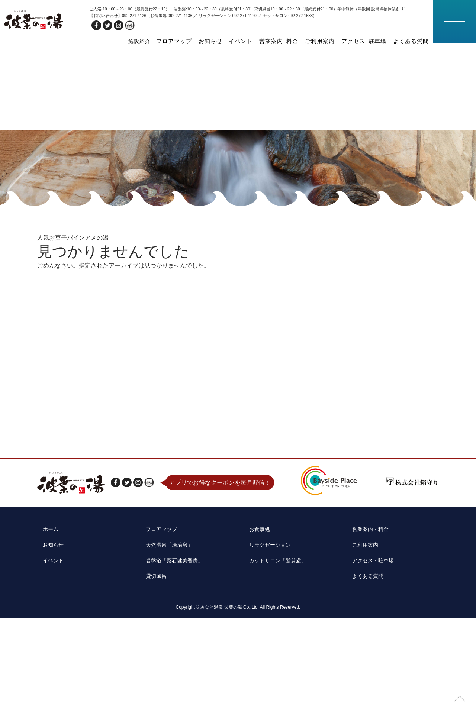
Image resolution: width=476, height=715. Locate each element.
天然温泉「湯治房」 (167, 651)
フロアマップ (202, 41)
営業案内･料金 (295, 41)
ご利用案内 (331, 41)
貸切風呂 (152, 675)
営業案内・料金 (368, 640)
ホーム (46, 640)
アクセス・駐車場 (371, 663)
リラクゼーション (267, 651)
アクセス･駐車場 (371, 41)
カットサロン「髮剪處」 (276, 663)
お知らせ (234, 41)
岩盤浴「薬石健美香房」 (173, 663)
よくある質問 (413, 41)
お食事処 (255, 640)
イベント (261, 41)
